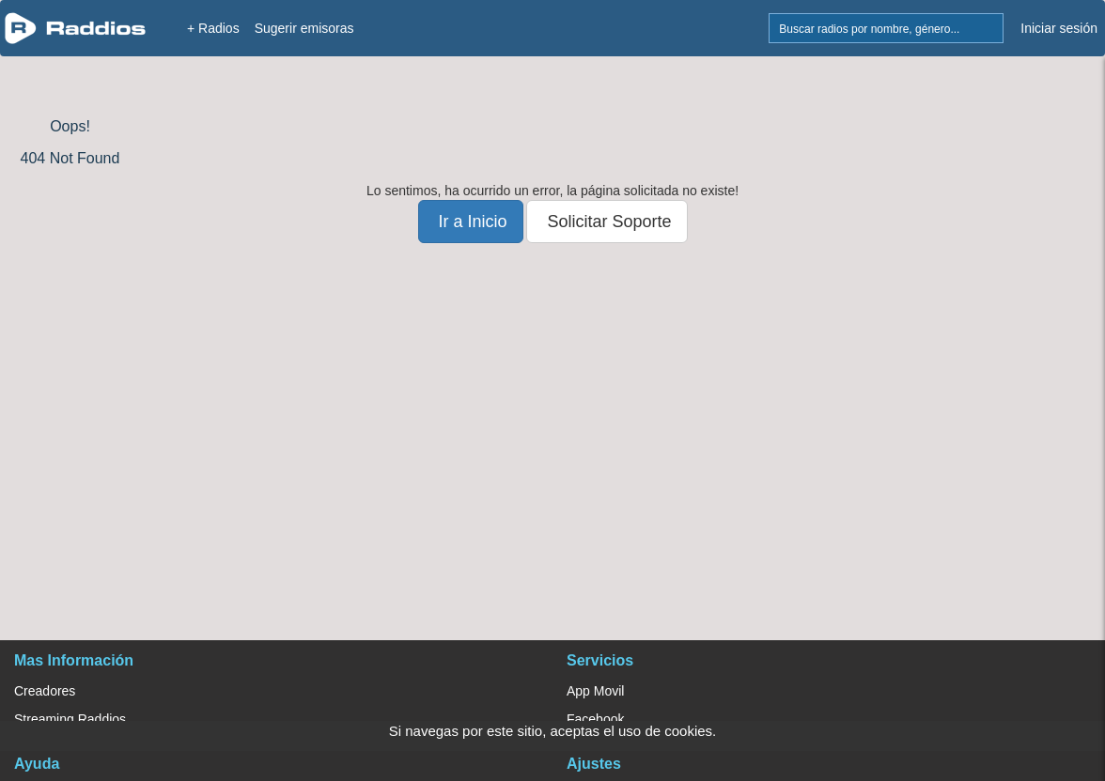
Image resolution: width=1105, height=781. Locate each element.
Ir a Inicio (470, 221)
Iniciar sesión (1058, 28)
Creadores (44, 690)
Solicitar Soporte (606, 221)
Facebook (595, 719)
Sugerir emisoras (304, 28)
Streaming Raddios (70, 719)
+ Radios (213, 28)
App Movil (595, 690)
